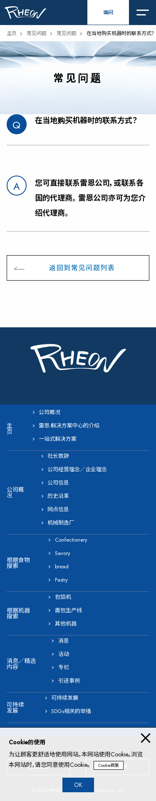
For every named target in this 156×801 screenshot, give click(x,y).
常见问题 (37, 33)
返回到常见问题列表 (82, 268)
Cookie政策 (108, 765)
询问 (108, 12)
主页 (12, 33)
